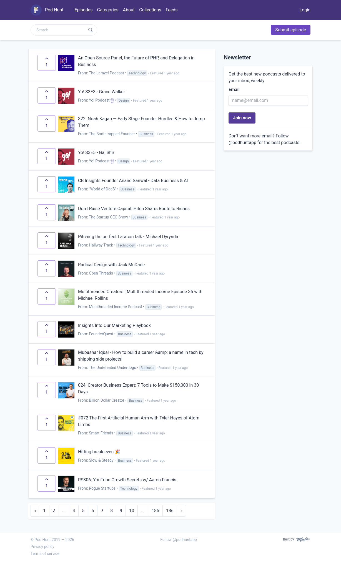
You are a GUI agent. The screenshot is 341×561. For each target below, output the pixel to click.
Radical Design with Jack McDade (111, 264)
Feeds (172, 9)
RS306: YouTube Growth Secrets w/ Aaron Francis (127, 479)
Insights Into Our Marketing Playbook (114, 325)
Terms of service (45, 553)
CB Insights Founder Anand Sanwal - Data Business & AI (133, 180)
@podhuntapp (242, 142)
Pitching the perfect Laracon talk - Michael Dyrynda (128, 236)
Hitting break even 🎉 (99, 451)
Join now (242, 117)
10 (131, 510)
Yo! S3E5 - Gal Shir (96, 152)
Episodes (83, 9)
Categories (108, 9)
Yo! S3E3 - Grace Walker (101, 91)
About (129, 9)
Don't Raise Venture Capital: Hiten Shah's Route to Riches (134, 208)
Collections (150, 9)
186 (170, 510)
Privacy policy (42, 546)
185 (155, 510)
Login (305, 9)
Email (234, 89)
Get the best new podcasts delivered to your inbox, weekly (267, 77)
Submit (290, 29)
